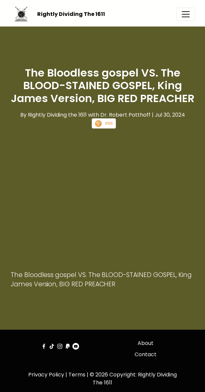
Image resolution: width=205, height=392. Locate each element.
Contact (145, 354)
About (146, 343)
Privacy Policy (46, 374)
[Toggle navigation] (185, 14)
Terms (76, 374)
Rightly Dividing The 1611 (71, 14)
